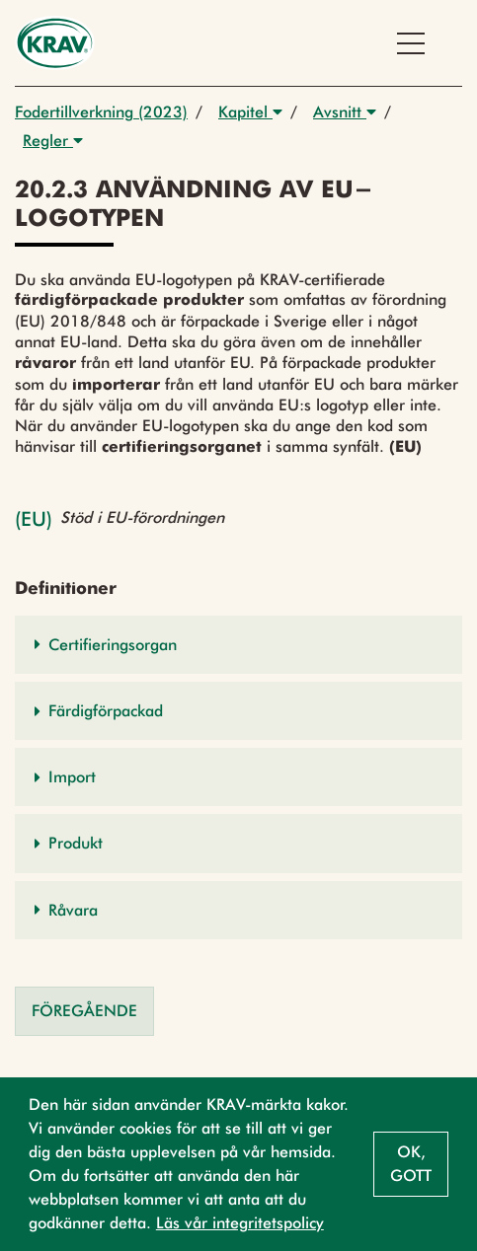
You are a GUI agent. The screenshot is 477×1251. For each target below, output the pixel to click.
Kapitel (250, 112)
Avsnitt (344, 112)
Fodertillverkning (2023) (101, 112)
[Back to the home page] (55, 43)
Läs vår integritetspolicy (240, 1223)
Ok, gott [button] (411, 1163)
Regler (53, 140)
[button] (238, 645)
